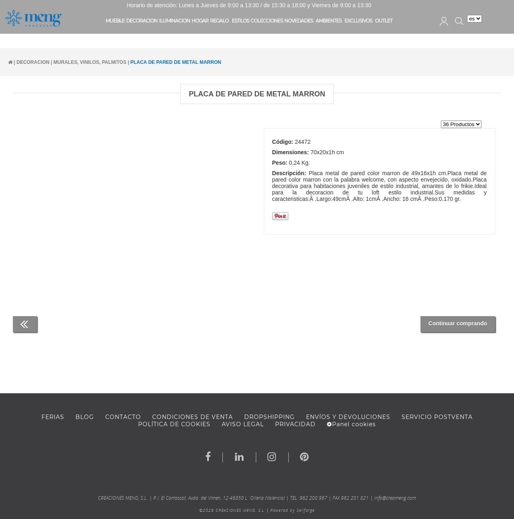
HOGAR (200, 21)
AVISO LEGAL (243, 424)
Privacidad (295, 424)
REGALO (219, 21)
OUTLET (383, 21)
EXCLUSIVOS (358, 21)
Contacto (123, 417)
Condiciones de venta (192, 417)
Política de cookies (174, 424)
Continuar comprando (457, 323)
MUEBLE (115, 21)
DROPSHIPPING (269, 417)
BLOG (84, 417)
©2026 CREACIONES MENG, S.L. (232, 510)
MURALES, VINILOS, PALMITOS (89, 62)
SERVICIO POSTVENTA (437, 417)
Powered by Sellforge (292, 510)
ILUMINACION (174, 21)
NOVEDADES (298, 21)
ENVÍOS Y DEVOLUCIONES (348, 417)
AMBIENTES (328, 21)
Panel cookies (351, 424)
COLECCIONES (267, 21)
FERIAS (52, 417)
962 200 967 (313, 497)
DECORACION (141, 21)
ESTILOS (240, 21)
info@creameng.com (395, 497)
